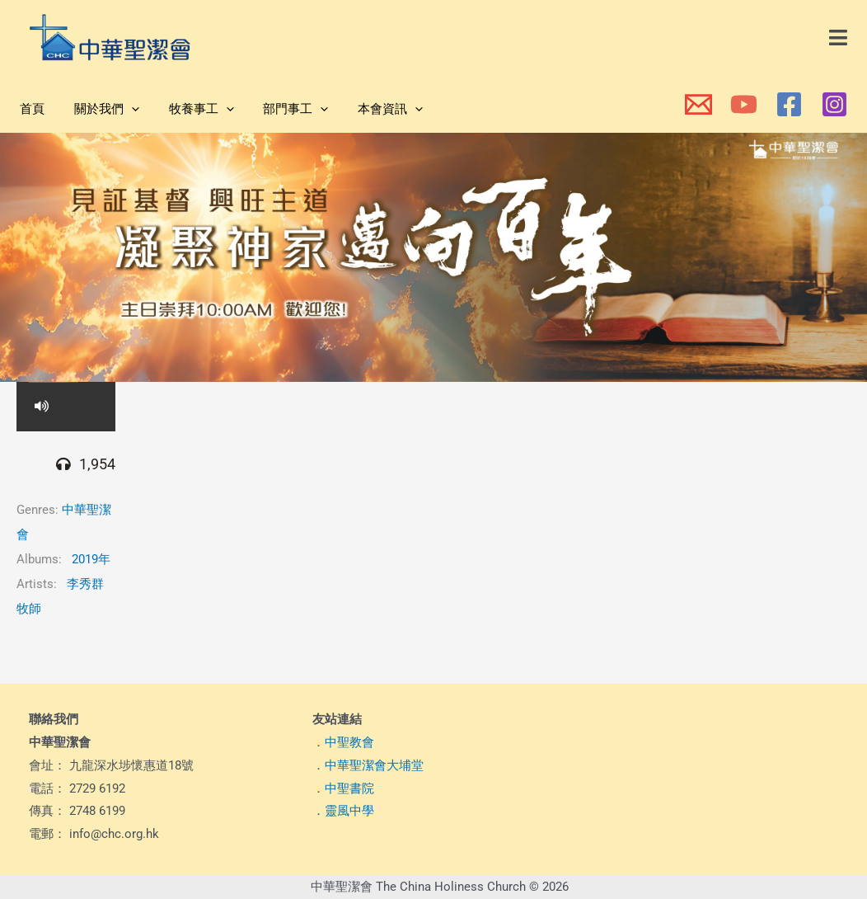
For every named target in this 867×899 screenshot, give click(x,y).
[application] (124, 108)
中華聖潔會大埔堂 (374, 765)
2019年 (91, 559)
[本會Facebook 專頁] (789, 104)
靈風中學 (349, 810)
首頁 (29, 108)
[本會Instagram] (834, 104)
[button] (838, 38)
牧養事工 (189, 108)
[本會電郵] (698, 104)
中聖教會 (349, 742)
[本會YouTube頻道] (744, 104)
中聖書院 (349, 788)
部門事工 (279, 108)
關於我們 (99, 108)
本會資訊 (368, 108)
